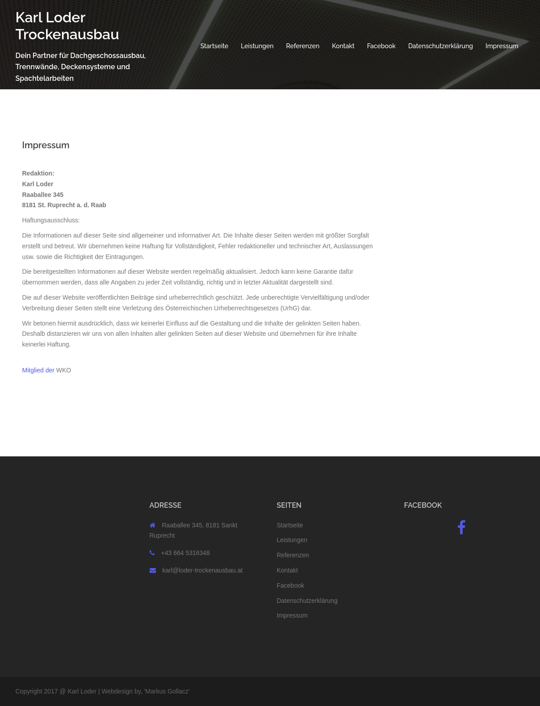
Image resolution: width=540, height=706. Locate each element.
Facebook (381, 46)
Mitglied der (38, 370)
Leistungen (257, 46)
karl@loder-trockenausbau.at (203, 570)
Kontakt (343, 46)
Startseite (215, 46)
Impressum (502, 46)
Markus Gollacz (166, 691)
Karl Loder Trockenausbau (67, 25)
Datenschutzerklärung (440, 46)
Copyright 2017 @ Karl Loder (56, 691)
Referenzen (303, 46)
